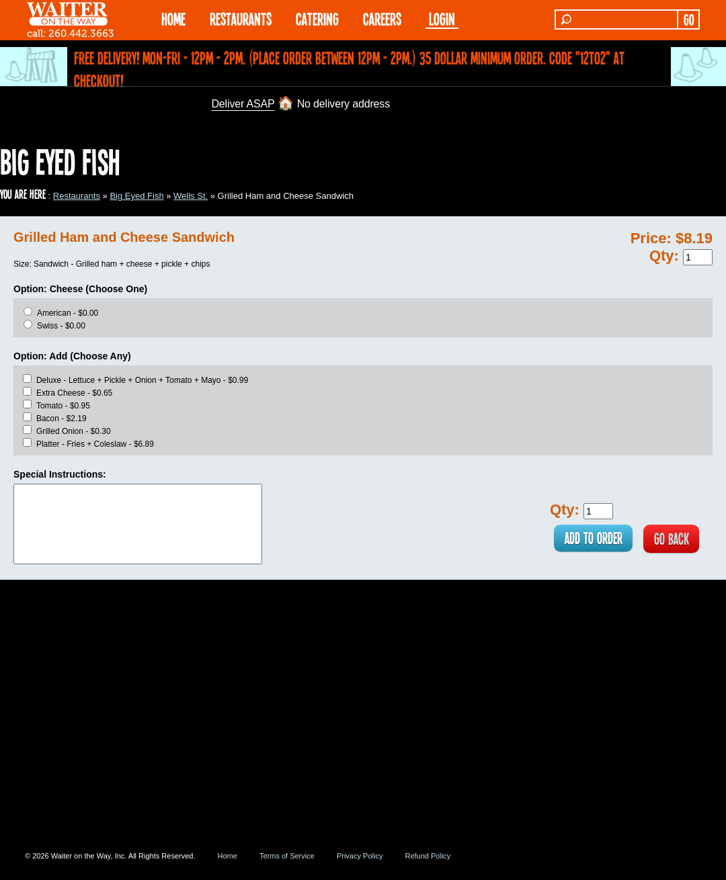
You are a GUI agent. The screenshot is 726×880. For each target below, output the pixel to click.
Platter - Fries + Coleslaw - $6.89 (95, 444)
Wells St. (190, 196)
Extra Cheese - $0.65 (74, 393)
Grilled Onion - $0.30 (73, 431)
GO (689, 19)
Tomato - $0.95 (63, 405)
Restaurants (76, 196)
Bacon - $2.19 (61, 418)
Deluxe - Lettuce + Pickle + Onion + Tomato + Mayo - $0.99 (142, 380)
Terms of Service (287, 856)
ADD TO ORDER (585, 539)
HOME (173, 18)
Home (227, 856)
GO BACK (669, 539)
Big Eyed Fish (136, 196)
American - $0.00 (67, 313)
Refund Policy (427, 856)
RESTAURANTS (241, 18)
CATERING (317, 18)
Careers (382, 18)
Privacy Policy (359, 856)
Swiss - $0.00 (61, 326)
